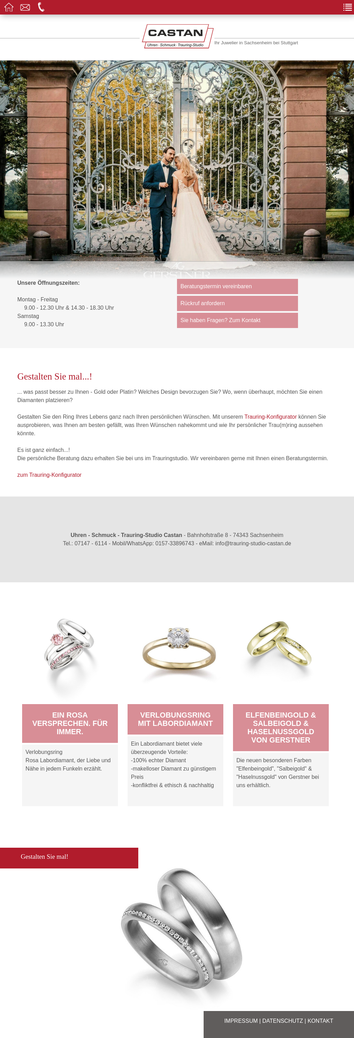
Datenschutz (282, 1021)
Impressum (241, 1021)
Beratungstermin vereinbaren (216, 286)
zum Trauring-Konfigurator (49, 475)
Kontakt (320, 1021)
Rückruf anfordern (202, 303)
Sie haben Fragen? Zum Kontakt (220, 320)
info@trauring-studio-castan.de (253, 543)
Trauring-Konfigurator (270, 417)
